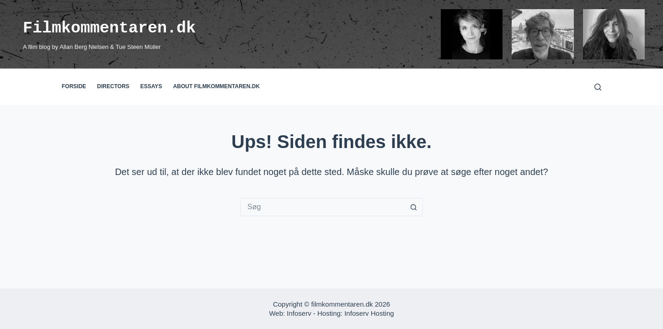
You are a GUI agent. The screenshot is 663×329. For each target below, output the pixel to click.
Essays (151, 86)
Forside (74, 86)
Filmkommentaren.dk (109, 28)
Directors (113, 86)
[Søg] (597, 87)
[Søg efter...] (322, 207)
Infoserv (299, 313)
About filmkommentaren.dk (216, 86)
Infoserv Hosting (369, 313)
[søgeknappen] (414, 207)
